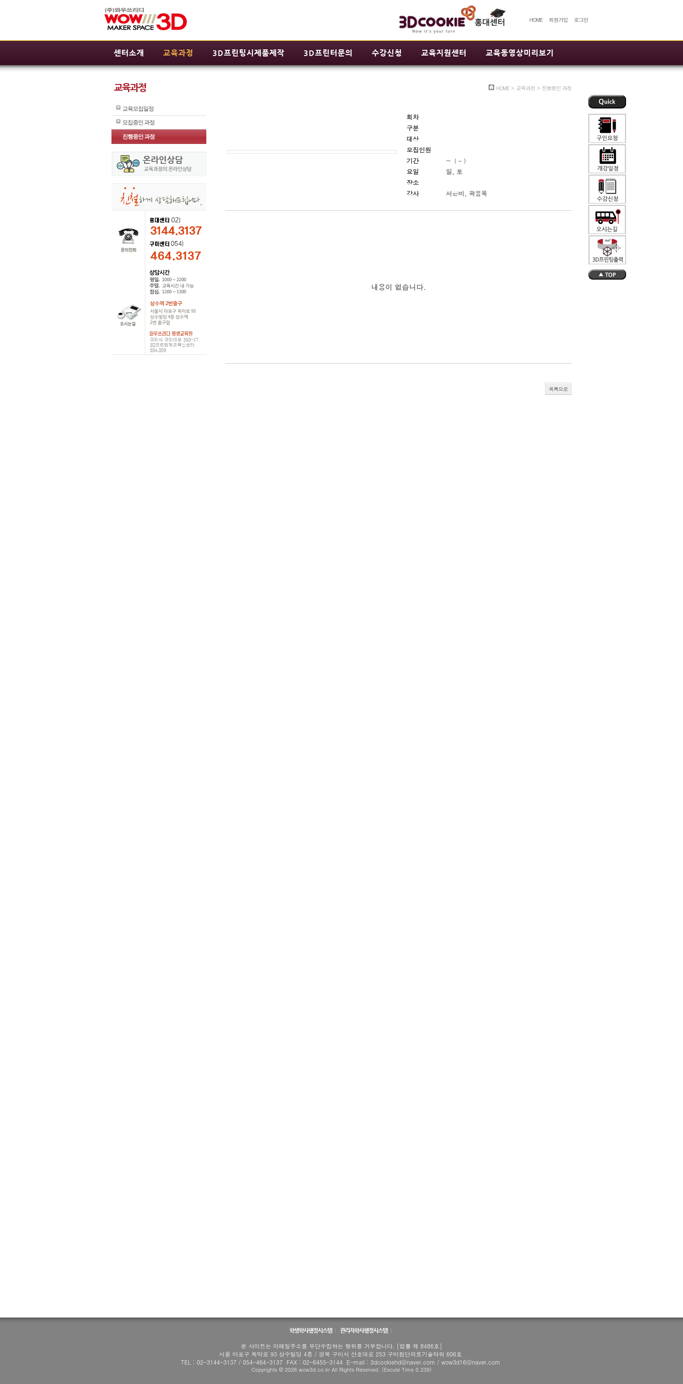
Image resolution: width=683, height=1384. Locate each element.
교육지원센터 (444, 52)
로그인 (581, 19)
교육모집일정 (138, 108)
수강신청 (387, 52)
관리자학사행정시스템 (364, 1330)
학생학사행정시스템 (311, 1330)
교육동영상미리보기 (520, 52)
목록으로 (558, 389)
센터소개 (129, 52)
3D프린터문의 (328, 52)
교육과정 (178, 52)
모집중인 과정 (138, 122)
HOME (536, 19)
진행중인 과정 (138, 136)
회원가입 (558, 19)
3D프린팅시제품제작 (248, 52)
